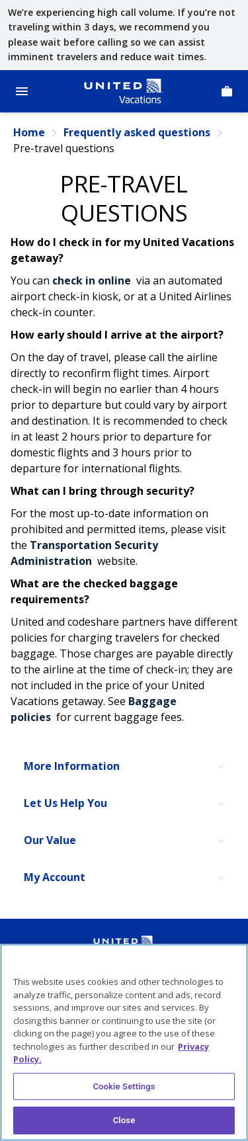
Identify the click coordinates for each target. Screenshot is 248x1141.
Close (124, 1120)
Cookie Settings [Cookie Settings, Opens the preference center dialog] (124, 1086)
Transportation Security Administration (84, 553)
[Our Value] (124, 841)
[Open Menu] (22, 91)
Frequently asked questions (136, 133)
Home (29, 133)
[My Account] (124, 878)
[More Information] (124, 766)
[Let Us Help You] (124, 804)
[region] (124, 1042)
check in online (93, 280)
